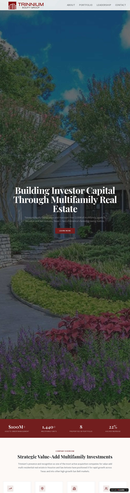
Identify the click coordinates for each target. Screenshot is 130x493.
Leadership (104, 5)
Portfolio (86, 5)
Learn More (65, 231)
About (71, 5)
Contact (120, 5)
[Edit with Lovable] (117, 489)
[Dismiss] (126, 489)
